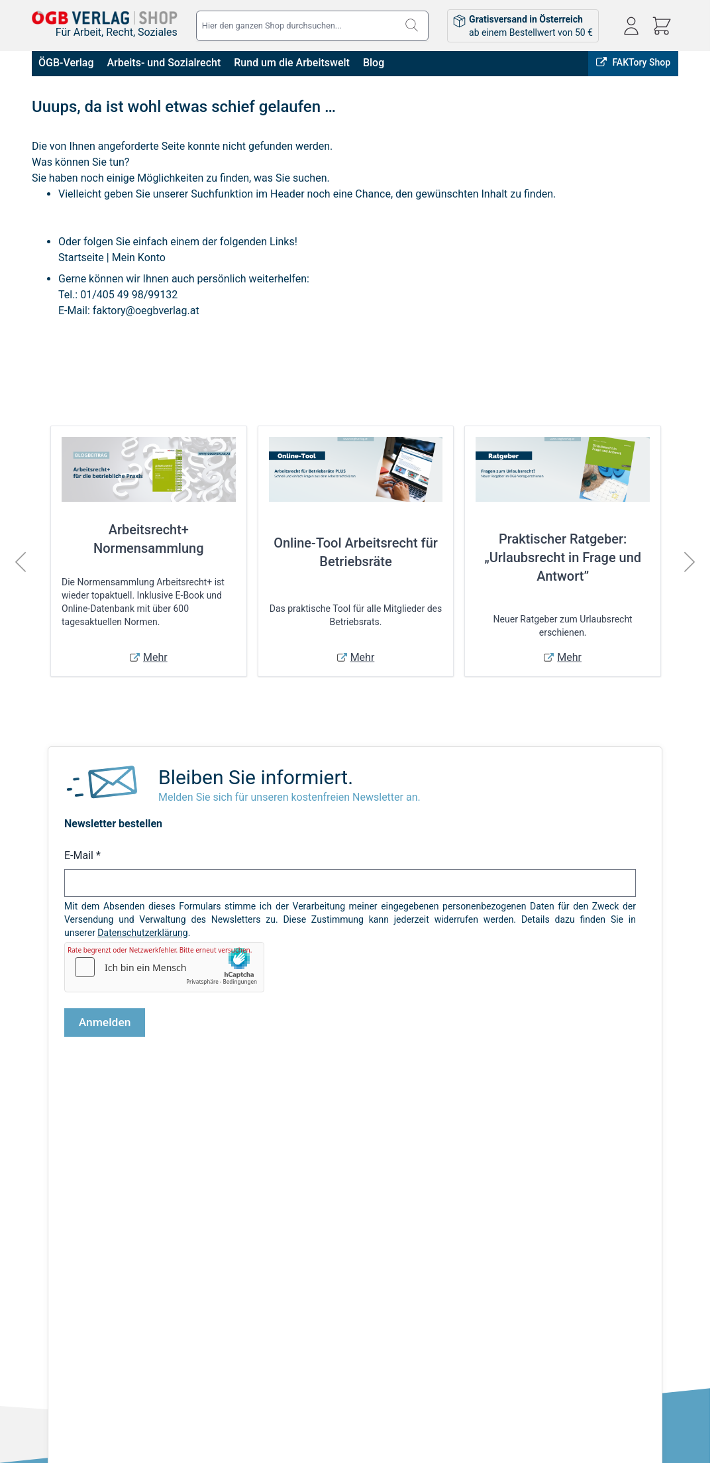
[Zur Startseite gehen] (105, 17)
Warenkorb (337, 1272)
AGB (41, 1216)
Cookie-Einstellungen (75, 1290)
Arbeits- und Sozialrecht (164, 62)
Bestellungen (341, 1235)
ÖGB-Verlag (65, 62)
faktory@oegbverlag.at (146, 310)
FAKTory (542, 1133)
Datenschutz (57, 1253)
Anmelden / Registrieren (364, 1216)
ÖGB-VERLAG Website (627, 1133)
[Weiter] (689, 562)
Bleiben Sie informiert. (255, 777)
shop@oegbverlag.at (590, 1256)
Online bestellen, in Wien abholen (434, 1133)
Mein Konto (139, 257)
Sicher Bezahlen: (202, 1408)
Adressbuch (339, 1253)
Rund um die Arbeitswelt (292, 62)
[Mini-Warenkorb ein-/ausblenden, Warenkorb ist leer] (662, 26)
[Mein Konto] (631, 26)
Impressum (55, 1235)
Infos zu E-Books (176, 1235)
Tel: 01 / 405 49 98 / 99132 (603, 1271)
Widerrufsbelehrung (72, 1272)
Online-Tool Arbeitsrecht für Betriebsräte (356, 552)
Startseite (81, 257)
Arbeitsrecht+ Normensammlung (148, 539)
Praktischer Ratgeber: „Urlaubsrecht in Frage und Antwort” (562, 557)
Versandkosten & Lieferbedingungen (216, 1216)
